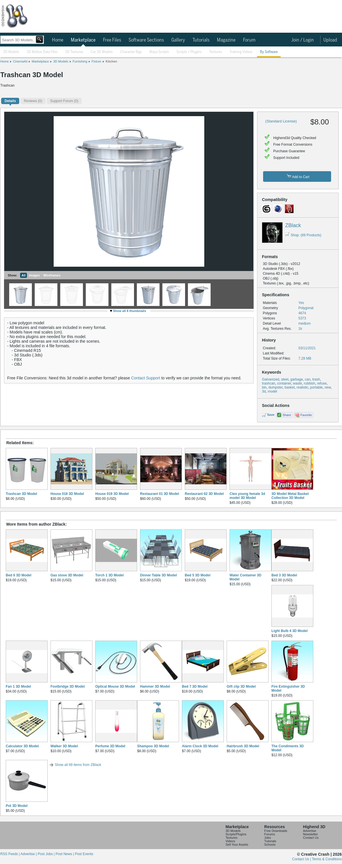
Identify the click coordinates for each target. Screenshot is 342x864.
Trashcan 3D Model (21, 494)
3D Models (11, 52)
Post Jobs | (46, 854)
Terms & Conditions (327, 859)
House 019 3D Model (112, 494)
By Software (269, 52)
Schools (269, 844)
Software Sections (146, 40)
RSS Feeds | (10, 854)
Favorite (306, 415)
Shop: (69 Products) (303, 235)
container (284, 383)
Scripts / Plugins (189, 52)
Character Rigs (131, 52)
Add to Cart (298, 176)
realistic (302, 387)
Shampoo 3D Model (153, 746)
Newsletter (310, 834)
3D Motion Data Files (42, 52)
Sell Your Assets (237, 844)
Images (34, 275)
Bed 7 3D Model (194, 686)
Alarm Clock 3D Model (200, 746)
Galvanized (270, 379)
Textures (215, 52)
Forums (269, 834)
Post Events (84, 854)
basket (290, 387)
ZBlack (293, 225)
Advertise (309, 830)
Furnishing (80, 61)
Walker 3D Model (64, 746)
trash (316, 379)
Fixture (96, 61)
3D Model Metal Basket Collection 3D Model (290, 496)
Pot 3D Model (17, 806)
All (24, 275)
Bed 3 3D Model (284, 575)
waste (297, 383)
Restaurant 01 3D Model (159, 494)
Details (10, 101)
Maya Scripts (159, 52)
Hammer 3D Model (155, 686)
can (307, 379)
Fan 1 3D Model (18, 686)
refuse (322, 383)
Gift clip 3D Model (241, 686)
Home (57, 40)
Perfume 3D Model (110, 746)
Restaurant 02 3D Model (204, 494)
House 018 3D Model (67, 494)
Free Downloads (275, 830)
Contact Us (310, 837)
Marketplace (83, 40)
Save (271, 414)
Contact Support (145, 378)
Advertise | (29, 854)
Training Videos (241, 52)
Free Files (112, 40)
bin (264, 387)
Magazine (226, 40)
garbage (296, 379)
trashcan (268, 383)
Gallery (178, 40)
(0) (33, 101)
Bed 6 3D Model (18, 575)
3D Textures (74, 52)
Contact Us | (302, 859)
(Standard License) (281, 121)
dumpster (276, 387)
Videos (230, 841)
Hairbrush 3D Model (243, 746)
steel (284, 379)
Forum (249, 40)
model (272, 391)
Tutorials (201, 40)
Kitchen (111, 61)
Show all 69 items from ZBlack (78, 765)
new (327, 387)
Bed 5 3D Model (197, 575)
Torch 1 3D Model (109, 575)
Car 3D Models (102, 52)
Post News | (65, 854)
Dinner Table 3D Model (158, 575)
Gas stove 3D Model (66, 575)
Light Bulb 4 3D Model (289, 631)
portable (316, 387)
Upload (330, 40)
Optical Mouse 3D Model (115, 686)
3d (264, 391)
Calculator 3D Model (22, 746)
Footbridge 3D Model (67, 686)
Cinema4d (20, 61)
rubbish (309, 383)
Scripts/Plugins (236, 834)
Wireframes (52, 275)
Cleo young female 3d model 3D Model (247, 496)
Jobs (267, 837)
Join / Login (302, 40)
